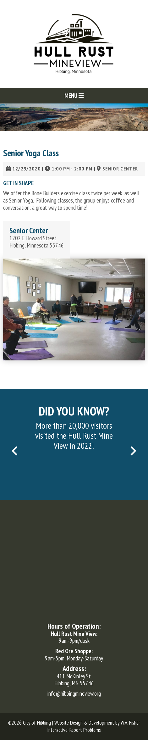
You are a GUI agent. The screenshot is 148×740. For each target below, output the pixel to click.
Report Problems (85, 729)
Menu (74, 95)
